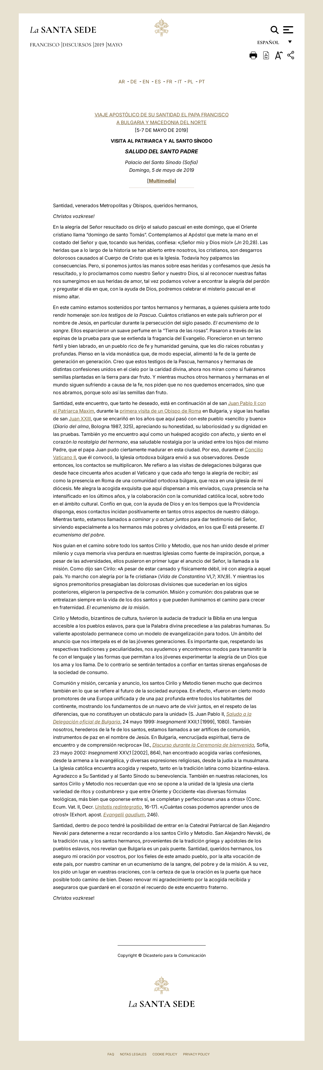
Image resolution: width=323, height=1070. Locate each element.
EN (146, 82)
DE (133, 82)
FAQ (110, 1054)
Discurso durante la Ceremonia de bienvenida (203, 745)
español (270, 44)
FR (169, 82)
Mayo (114, 44)
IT (180, 82)
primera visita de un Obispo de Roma (160, 411)
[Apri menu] (287, 30)
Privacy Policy (196, 1054)
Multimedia (161, 181)
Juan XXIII (80, 419)
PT (202, 82)
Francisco (45, 44)
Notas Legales (133, 1054)
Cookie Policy (164, 1054)
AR (121, 82)
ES (158, 82)
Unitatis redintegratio (118, 807)
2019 (99, 44)
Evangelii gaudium (124, 815)
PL (190, 82)
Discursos (78, 44)
